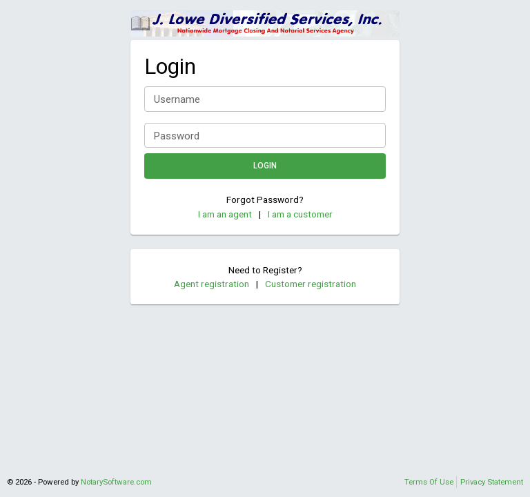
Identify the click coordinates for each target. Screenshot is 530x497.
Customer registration (310, 283)
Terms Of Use (428, 482)
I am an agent (225, 214)
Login (265, 166)
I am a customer (300, 214)
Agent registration (211, 283)
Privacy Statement (491, 482)
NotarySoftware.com (116, 482)
